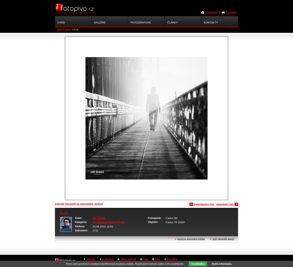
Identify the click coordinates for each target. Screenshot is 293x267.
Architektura (100, 222)
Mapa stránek (128, 259)
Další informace (222, 263)
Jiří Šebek (99, 218)
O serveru (211, 12)
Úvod (59, 30)
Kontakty (231, 12)
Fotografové (141, 22)
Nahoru (91, 259)
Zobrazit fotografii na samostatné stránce (79, 204)
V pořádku (197, 263)
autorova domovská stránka (191, 239)
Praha (121, 222)
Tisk (145, 259)
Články (172, 22)
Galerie (67, 30)
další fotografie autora (223, 239)
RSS (157, 259)
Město (113, 222)
